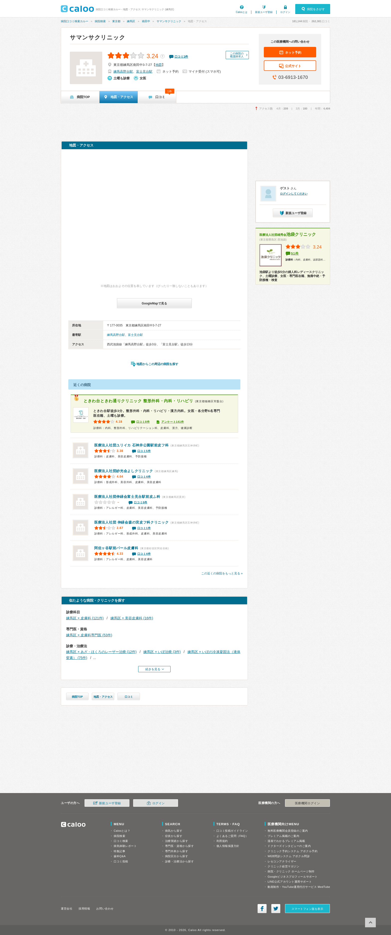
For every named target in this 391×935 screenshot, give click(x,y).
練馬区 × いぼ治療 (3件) (162, 652)
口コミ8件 (143, 421)
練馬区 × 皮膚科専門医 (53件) (89, 635)
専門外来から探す (176, 851)
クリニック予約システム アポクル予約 (292, 851)
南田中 (146, 21)
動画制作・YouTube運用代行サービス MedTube (299, 886)
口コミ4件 (144, 476)
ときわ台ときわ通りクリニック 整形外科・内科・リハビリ (138, 401)
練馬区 (131, 21)
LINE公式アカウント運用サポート (290, 881)
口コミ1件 (144, 528)
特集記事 (119, 851)
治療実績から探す (176, 840)
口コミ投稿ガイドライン (232, 830)
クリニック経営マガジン (283, 866)
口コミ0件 (140, 502)
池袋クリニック (287, 234)
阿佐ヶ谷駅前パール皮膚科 (116, 548)
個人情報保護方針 (227, 845)
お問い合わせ (104, 908)
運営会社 (66, 908)
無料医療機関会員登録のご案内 (288, 830)
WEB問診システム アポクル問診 (289, 856)
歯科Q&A (120, 856)
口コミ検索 (121, 840)
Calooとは (241, 12)
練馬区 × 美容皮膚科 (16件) (131, 618)
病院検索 (100, 21)
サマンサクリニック (169, 21)
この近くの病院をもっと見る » (222, 573)
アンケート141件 (172, 421)
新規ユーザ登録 (264, 12)
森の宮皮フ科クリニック (131, 522)
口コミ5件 (144, 450)
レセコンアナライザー (282, 861)
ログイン (285, 12)
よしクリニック (123, 471)
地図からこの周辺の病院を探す (157, 364)
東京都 (116, 21)
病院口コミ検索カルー (74, 21)
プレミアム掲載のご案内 (283, 835)
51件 (295, 253)
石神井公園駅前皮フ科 (131, 445)
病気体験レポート (125, 845)
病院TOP (77, 696)
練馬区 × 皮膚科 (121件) (85, 618)
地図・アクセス (103, 696)
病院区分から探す (176, 856)
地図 (158, 65)
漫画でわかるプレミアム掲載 (286, 840)
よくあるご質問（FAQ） (232, 835)
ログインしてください (293, 193)
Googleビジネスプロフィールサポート (292, 876)
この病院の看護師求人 (237, 55)
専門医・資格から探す (179, 845)
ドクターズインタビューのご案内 (289, 845)
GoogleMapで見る (154, 303)
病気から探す (173, 830)
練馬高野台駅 (123, 71)
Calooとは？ (122, 830)
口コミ (129, 696)
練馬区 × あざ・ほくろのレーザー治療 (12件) (101, 652)
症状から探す (173, 835)
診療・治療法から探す (179, 861)
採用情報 (84, 908)
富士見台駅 (144, 71)
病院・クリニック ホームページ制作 (291, 871)
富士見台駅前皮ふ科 (127, 497)
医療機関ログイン (307, 803)
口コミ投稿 (121, 861)
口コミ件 (181, 56)
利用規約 (222, 840)
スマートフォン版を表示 (307, 908)
